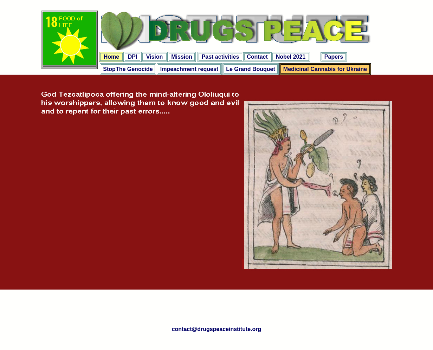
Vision (154, 57)
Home (111, 57)
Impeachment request (189, 69)
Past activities (220, 57)
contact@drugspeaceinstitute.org (216, 329)
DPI (132, 57)
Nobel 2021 (290, 57)
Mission (181, 57)
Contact (257, 57)
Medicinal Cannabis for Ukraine (325, 69)
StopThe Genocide (128, 69)
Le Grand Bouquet (250, 69)
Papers (333, 57)
